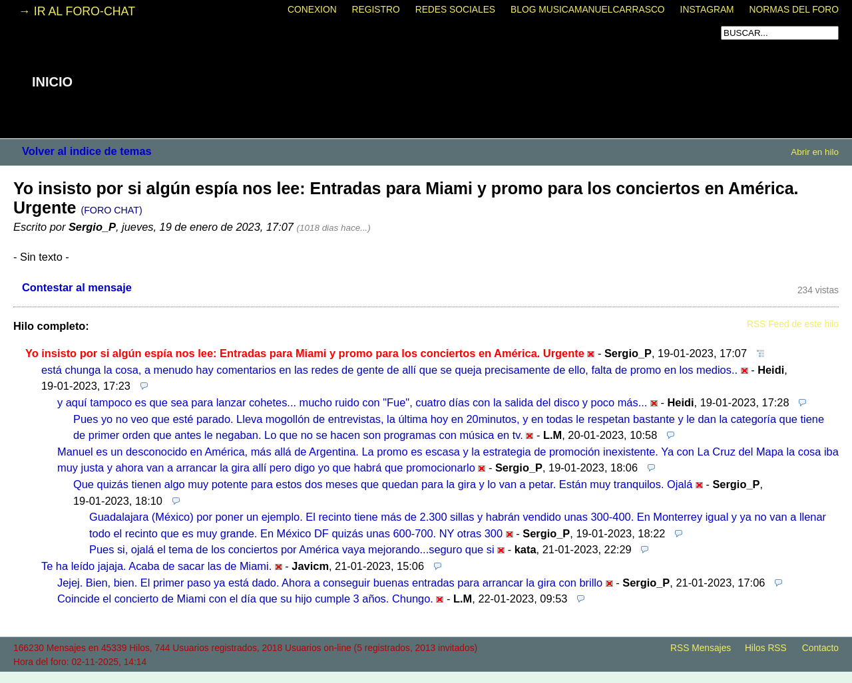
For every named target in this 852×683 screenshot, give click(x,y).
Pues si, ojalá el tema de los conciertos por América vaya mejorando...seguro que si (292, 549)
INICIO (52, 81)
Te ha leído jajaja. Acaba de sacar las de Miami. (156, 566)
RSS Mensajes (700, 648)
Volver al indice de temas (87, 151)
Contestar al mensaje (77, 287)
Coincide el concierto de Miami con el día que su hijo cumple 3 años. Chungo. (245, 599)
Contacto (820, 648)
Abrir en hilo (815, 152)
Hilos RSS (766, 648)
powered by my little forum (426, 676)
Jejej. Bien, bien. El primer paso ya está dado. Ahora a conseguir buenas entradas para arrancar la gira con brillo (329, 583)
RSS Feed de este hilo (793, 324)
